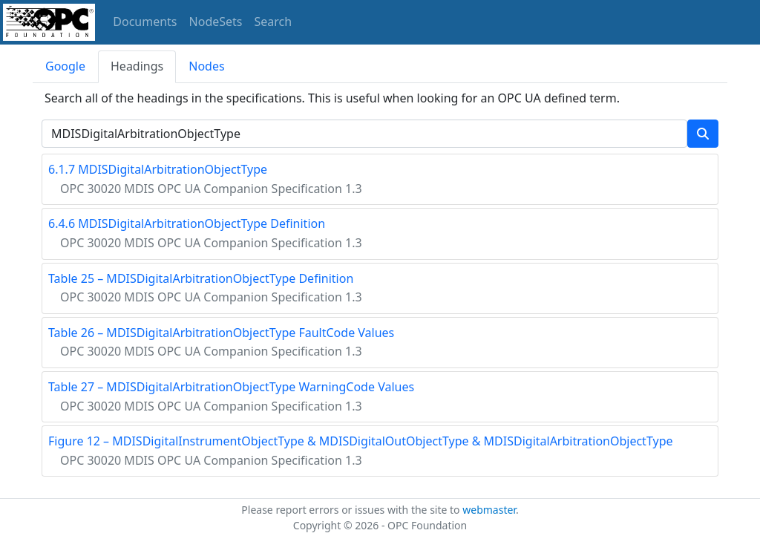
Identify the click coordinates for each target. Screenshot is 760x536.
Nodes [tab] (206, 66)
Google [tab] (65, 66)
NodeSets (216, 21)
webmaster (489, 510)
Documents (145, 21)
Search (273, 21)
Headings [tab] (137, 66)
